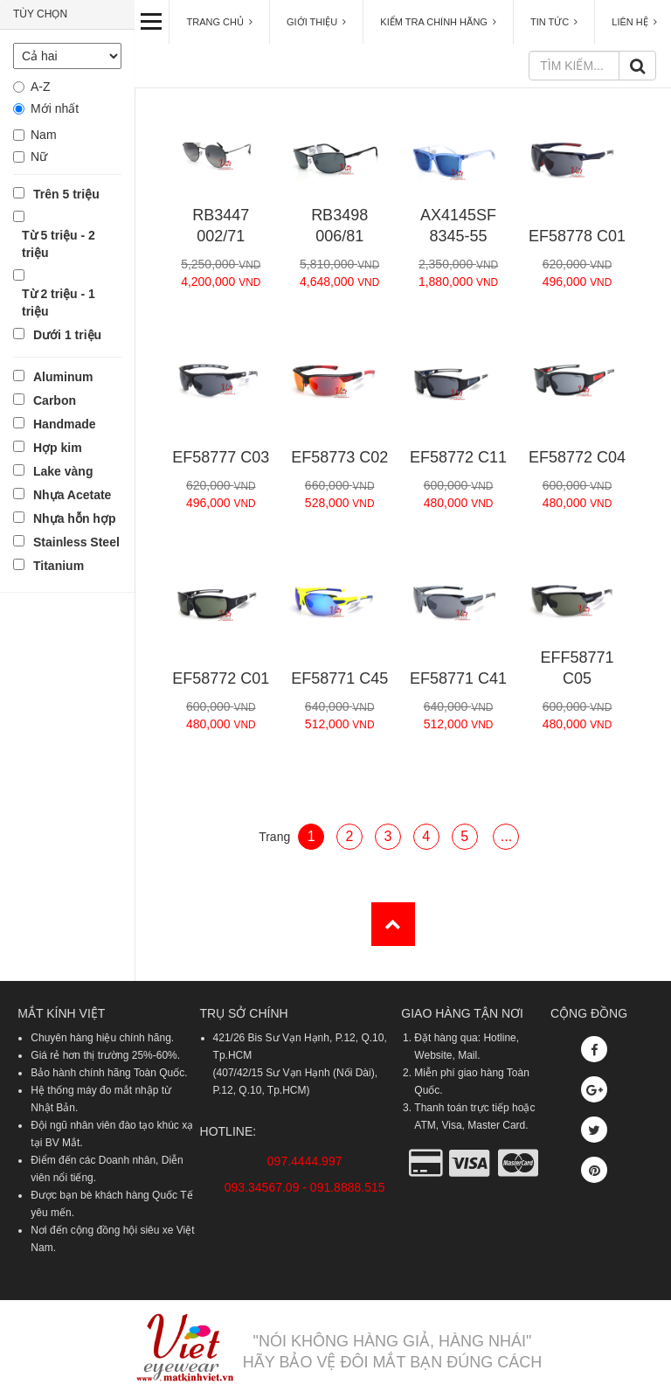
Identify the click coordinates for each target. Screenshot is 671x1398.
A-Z (41, 87)
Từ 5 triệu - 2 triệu (58, 244)
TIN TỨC (554, 22)
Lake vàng (63, 471)
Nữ (39, 156)
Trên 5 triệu (66, 194)
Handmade (64, 424)
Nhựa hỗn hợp (74, 518)
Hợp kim (57, 448)
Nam (44, 135)
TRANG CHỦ (219, 22)
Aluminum (63, 377)
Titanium (58, 566)
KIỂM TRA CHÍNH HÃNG (438, 22)
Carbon (54, 400)
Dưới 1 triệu (67, 335)
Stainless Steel (76, 542)
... (506, 836)
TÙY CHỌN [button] (40, 14)
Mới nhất (55, 108)
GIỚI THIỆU (316, 22)
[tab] (67, 15)
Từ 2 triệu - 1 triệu (58, 302)
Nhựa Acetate (72, 495)
